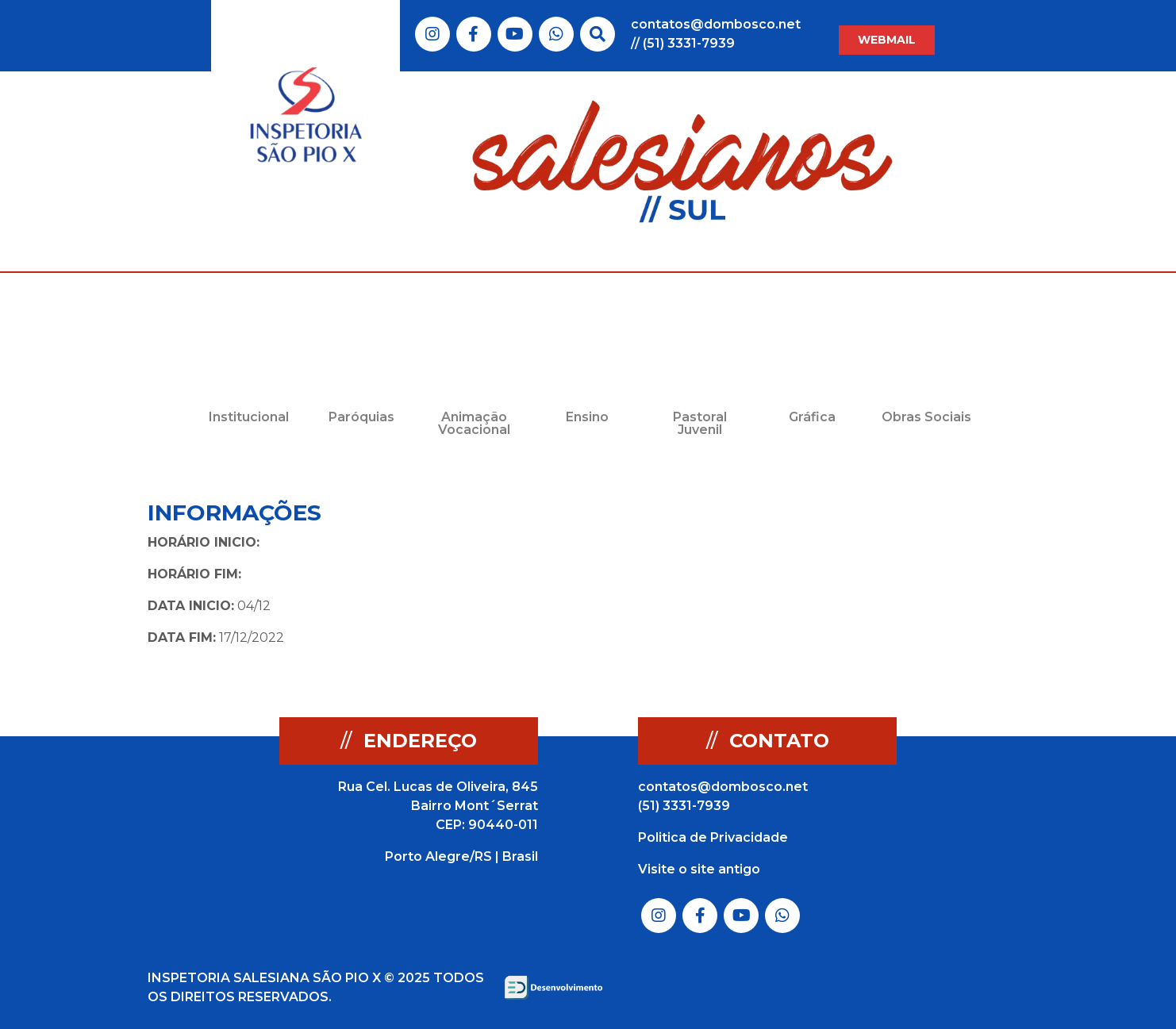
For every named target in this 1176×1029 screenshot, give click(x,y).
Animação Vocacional (474, 423)
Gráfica (812, 416)
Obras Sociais (926, 416)
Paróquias (361, 416)
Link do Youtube (514, 34)
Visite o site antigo (699, 869)
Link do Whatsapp (556, 34)
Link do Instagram (432, 34)
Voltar (927, 514)
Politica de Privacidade (713, 837)
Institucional (249, 416)
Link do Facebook (473, 34)
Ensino (587, 416)
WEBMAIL (887, 40)
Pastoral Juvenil (700, 423)
